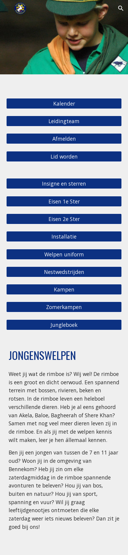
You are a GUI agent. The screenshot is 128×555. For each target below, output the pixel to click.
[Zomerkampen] (64, 307)
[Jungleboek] (64, 324)
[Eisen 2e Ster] (64, 219)
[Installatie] (64, 236)
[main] (64, 355)
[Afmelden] (64, 138)
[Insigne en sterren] (64, 183)
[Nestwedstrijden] (64, 271)
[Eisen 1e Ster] (64, 201)
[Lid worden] (64, 156)
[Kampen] (64, 289)
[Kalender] (64, 103)
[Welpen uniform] (64, 254)
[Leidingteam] (64, 121)
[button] (7, 8)
